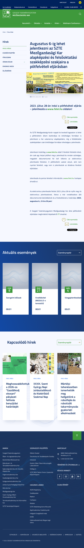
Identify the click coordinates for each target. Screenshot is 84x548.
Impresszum (69, 535)
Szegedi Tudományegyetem (11, 453)
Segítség (78, 535)
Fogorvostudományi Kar (10, 474)
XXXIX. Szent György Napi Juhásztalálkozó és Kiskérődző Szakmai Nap (42, 390)
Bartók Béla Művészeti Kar (11, 460)
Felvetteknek (43, 7)
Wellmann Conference (71, 23)
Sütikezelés (13, 535)
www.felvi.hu (69, 178)
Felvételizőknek (32, 7)
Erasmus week (8, 66)
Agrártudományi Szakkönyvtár (40, 510)
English (72, 2)
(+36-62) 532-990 (67, 459)
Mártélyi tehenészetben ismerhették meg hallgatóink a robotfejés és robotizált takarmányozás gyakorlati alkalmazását (69, 398)
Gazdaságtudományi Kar (10, 478)
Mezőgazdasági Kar (9, 491)
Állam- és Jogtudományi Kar (11, 456)
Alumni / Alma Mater (71, 7)
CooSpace (33, 500)
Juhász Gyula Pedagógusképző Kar (13, 485)
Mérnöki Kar (6, 488)
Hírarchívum (7, 62)
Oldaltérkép (62, 485)
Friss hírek (10, 32)
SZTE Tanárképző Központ (11, 506)
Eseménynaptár (9, 53)
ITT (59, 214)
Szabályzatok (34, 493)
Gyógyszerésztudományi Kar (12, 481)
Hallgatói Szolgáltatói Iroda (38, 513)
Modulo (32, 503)
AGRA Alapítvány (35, 490)
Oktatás (37, 23)
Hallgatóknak (54, 7)
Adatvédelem (24, 535)
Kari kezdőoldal (7, 7)
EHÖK (32, 517)
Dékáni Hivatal (34, 453)
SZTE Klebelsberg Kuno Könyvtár (40, 507)
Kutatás (47, 23)
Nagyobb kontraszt (80, 2)
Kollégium (33, 469)
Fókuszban (7, 57)
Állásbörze (7, 71)
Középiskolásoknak (19, 7)
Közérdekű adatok (56, 535)
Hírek (57, 23)
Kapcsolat (63, 2)
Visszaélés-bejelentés (39, 535)
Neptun (32, 496)
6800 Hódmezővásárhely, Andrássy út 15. (69, 454)
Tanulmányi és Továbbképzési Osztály (42, 456)
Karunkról (26, 23)
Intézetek (33, 460)
